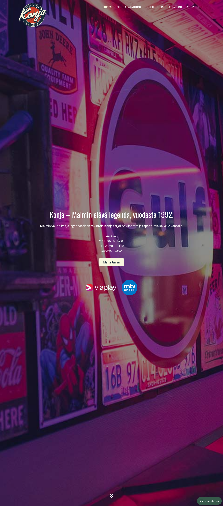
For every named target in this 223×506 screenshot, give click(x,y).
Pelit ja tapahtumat (129, 7)
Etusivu (108, 7)
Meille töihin (155, 7)
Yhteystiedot (196, 7)
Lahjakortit (175, 7)
